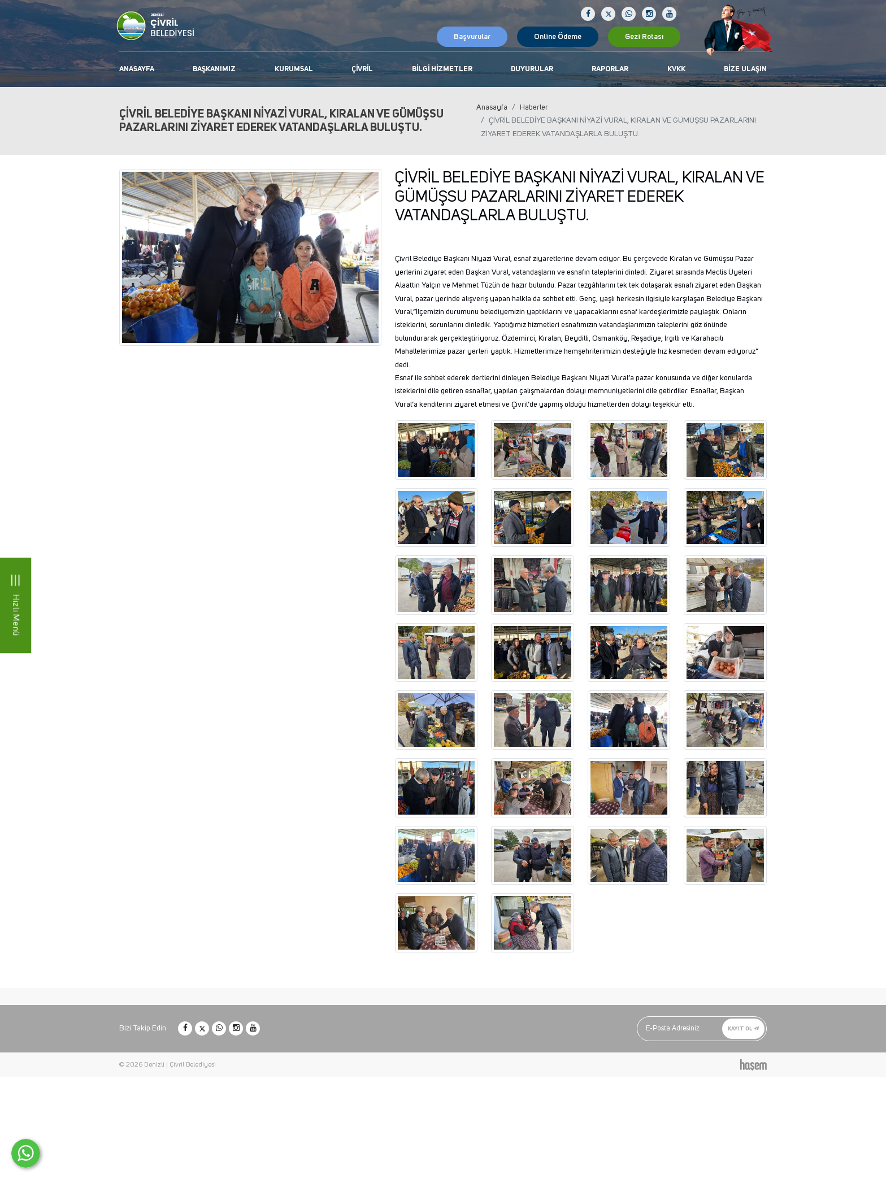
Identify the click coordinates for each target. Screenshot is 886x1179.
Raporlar (610, 69)
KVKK (676, 69)
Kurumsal (294, 69)
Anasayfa (136, 69)
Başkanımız (214, 69)
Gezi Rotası (644, 37)
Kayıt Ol (743, 1028)
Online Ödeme (557, 37)
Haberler (534, 107)
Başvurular (472, 37)
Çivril (362, 69)
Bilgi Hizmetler (442, 69)
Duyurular (532, 69)
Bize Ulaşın (745, 69)
